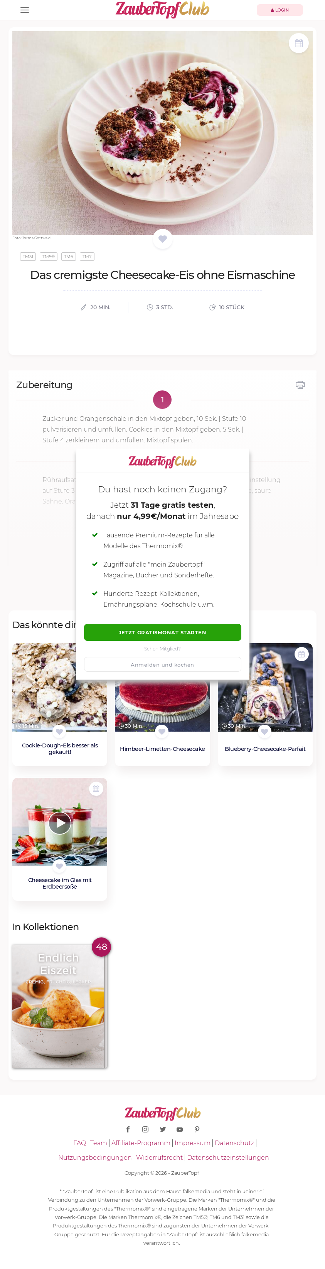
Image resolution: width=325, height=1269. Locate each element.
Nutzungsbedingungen (95, 1157)
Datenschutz (234, 1143)
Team (98, 1143)
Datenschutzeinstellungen (228, 1157)
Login (280, 10)
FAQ (79, 1143)
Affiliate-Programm (140, 1143)
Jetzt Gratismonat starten (163, 632)
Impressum (192, 1143)
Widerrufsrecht (159, 1157)
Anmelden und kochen (162, 665)
